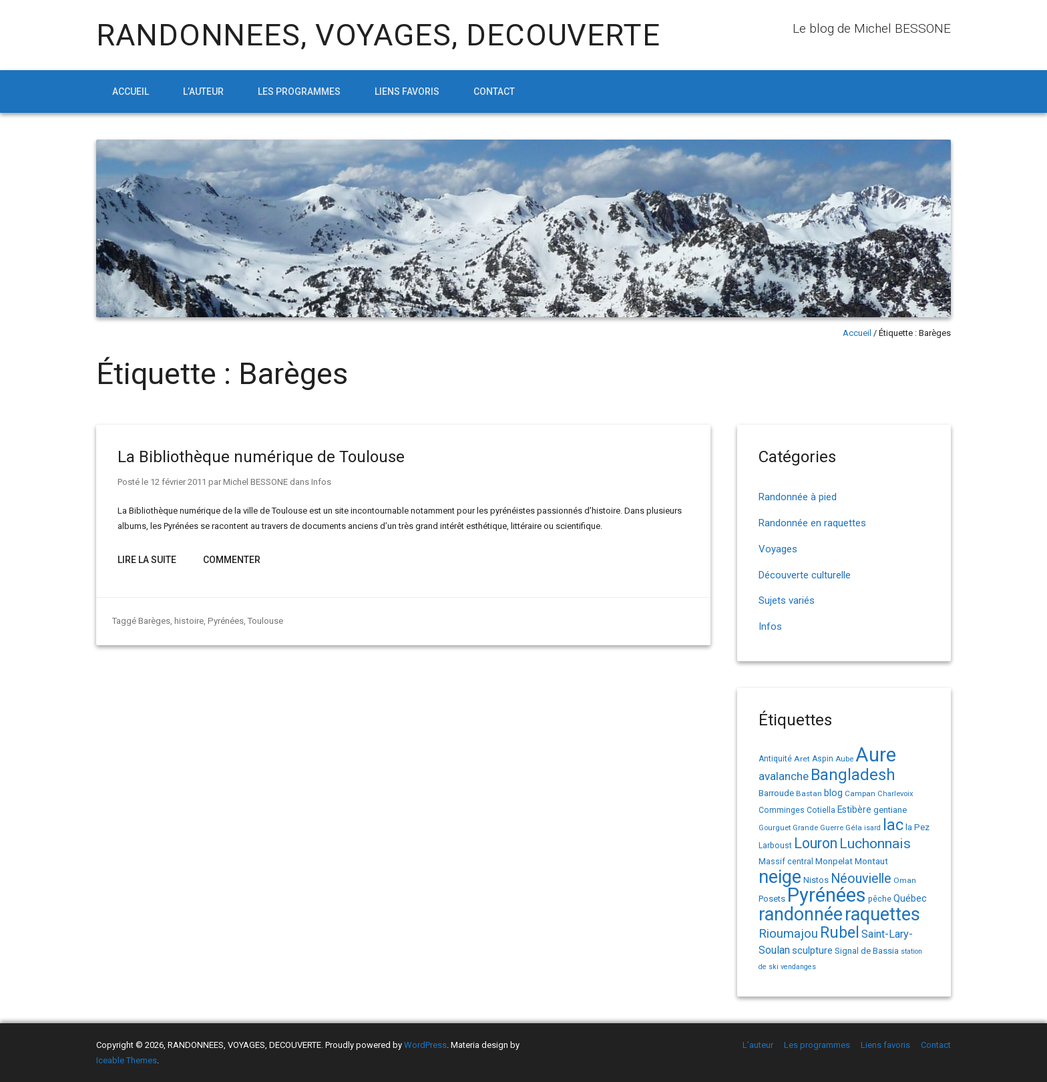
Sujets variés (787, 600)
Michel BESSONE (255, 482)
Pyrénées (224, 621)
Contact (494, 91)
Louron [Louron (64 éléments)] (815, 843)
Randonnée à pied (798, 497)
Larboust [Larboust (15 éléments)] (775, 845)
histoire (188, 621)
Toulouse (263, 621)
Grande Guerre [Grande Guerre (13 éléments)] (818, 828)
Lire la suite (147, 559)
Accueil (130, 91)
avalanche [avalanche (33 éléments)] (784, 776)
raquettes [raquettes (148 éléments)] (882, 914)
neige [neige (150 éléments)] (780, 877)
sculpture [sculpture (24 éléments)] (812, 950)
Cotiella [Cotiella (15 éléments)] (821, 810)
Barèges (154, 621)
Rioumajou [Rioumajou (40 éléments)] (788, 933)
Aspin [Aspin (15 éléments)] (822, 758)
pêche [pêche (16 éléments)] (879, 899)
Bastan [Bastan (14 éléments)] (809, 793)
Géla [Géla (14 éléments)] (853, 827)
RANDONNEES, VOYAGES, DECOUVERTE (378, 35)
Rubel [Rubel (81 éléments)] (839, 933)
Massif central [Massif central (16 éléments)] (786, 861)
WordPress (425, 1045)
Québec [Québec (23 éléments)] (910, 898)
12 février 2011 (178, 482)
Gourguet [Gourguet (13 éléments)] (775, 828)
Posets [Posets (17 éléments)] (772, 899)
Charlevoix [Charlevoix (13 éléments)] (895, 793)
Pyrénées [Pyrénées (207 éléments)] (826, 895)
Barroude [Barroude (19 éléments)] (776, 792)
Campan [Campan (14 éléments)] (860, 793)
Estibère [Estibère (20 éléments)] (854, 809)
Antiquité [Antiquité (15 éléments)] (775, 758)
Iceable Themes (126, 1060)
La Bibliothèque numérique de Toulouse (261, 456)
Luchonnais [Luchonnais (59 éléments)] (875, 844)
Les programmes (299, 91)
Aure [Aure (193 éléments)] (875, 754)
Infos (321, 482)
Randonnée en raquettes (812, 523)
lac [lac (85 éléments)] (893, 825)
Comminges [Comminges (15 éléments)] (782, 810)
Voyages (778, 549)
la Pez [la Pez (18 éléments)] (917, 827)
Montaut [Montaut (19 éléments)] (871, 861)
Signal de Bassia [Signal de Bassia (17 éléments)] (867, 951)
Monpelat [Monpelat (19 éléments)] (834, 861)
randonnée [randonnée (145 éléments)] (801, 914)
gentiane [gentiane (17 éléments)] (890, 810)
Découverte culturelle (805, 575)
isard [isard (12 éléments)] (872, 828)
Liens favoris (407, 91)
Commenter (231, 559)
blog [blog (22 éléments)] (833, 793)
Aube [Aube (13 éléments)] (844, 759)
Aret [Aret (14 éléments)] (802, 758)
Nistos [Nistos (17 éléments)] (816, 880)
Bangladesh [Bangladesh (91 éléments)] (853, 774)
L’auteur (203, 91)
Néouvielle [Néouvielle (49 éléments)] (861, 878)
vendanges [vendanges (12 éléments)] (798, 966)
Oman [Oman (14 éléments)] (904, 880)
